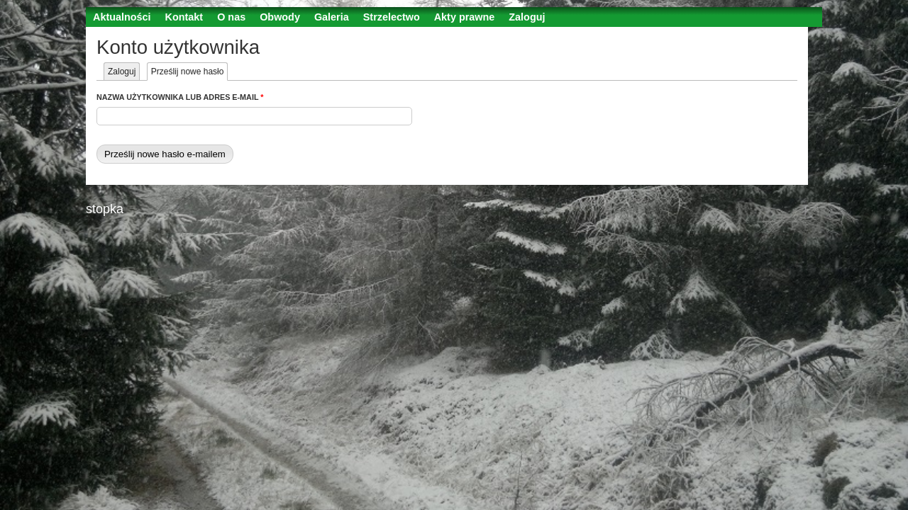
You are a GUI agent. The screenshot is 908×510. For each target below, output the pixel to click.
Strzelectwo (391, 17)
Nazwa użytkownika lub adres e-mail (180, 97)
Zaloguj (527, 17)
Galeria (331, 17)
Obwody (280, 17)
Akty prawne (464, 17)
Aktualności (122, 17)
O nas (231, 17)
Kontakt (184, 17)
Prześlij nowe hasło (189, 71)
